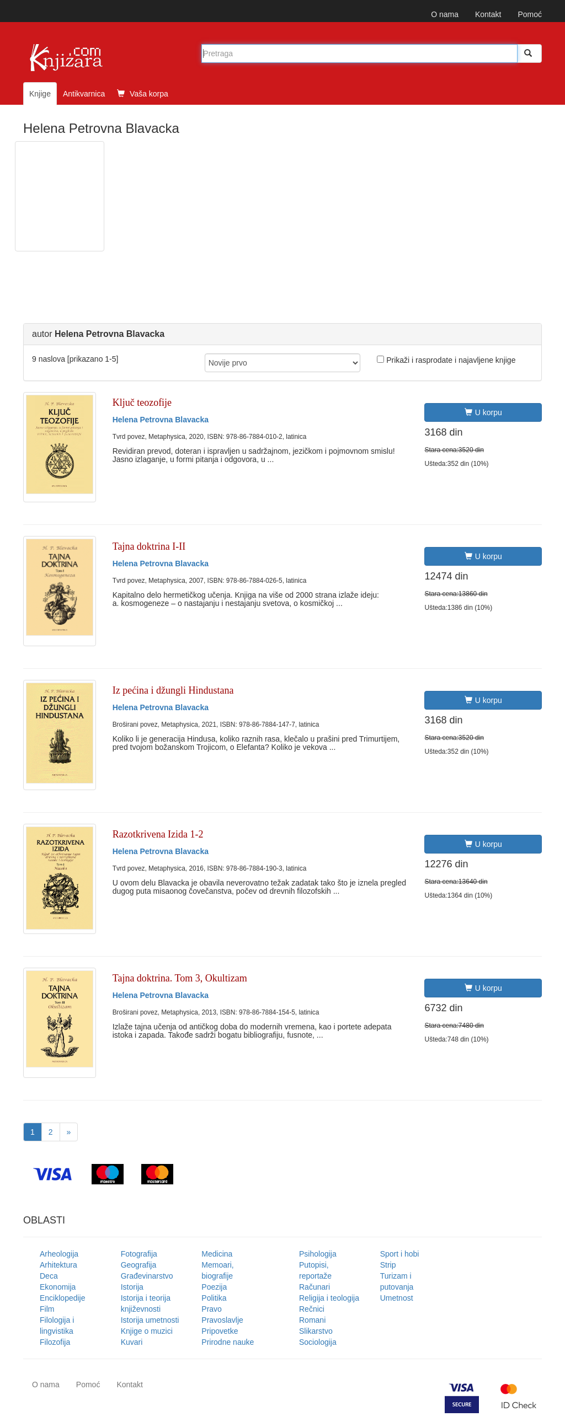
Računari (314, 1287)
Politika (213, 1298)
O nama (445, 14)
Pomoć (530, 14)
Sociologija (318, 1342)
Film (47, 1309)
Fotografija (139, 1253)
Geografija (139, 1264)
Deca (49, 1275)
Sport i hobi (399, 1253)
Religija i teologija (329, 1298)
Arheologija (59, 1253)
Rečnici (311, 1309)
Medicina (216, 1253)
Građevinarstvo (147, 1275)
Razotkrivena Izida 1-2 (158, 834)
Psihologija (318, 1253)
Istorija (132, 1287)
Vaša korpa (142, 93)
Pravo (211, 1309)
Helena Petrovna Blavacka (161, 419)
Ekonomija (58, 1287)
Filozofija (55, 1342)
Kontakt (488, 14)
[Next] (69, 1132)
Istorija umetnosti (150, 1320)
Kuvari (132, 1342)
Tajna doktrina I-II (149, 546)
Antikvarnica (84, 93)
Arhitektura (58, 1264)
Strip (388, 1264)
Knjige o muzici (147, 1331)
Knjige (40, 93)
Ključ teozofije (142, 402)
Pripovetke (219, 1331)
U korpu (483, 412)
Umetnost (396, 1298)
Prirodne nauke (227, 1342)
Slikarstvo (316, 1331)
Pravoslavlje (222, 1320)
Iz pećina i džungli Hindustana (173, 690)
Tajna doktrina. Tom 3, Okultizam (180, 978)
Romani (312, 1320)
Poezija (214, 1287)
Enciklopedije (63, 1298)
